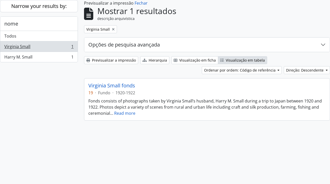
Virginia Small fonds (111, 86)
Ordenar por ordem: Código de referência (240, 70)
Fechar (141, 3)
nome (11, 23)
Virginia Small (39, 47)
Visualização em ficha (195, 60)
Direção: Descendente (305, 70)
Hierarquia (155, 60)
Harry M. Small (39, 58)
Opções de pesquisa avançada (124, 44)
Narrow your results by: (39, 6)
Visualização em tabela (242, 60)
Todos (10, 36)
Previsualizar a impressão (111, 60)
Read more (124, 113)
